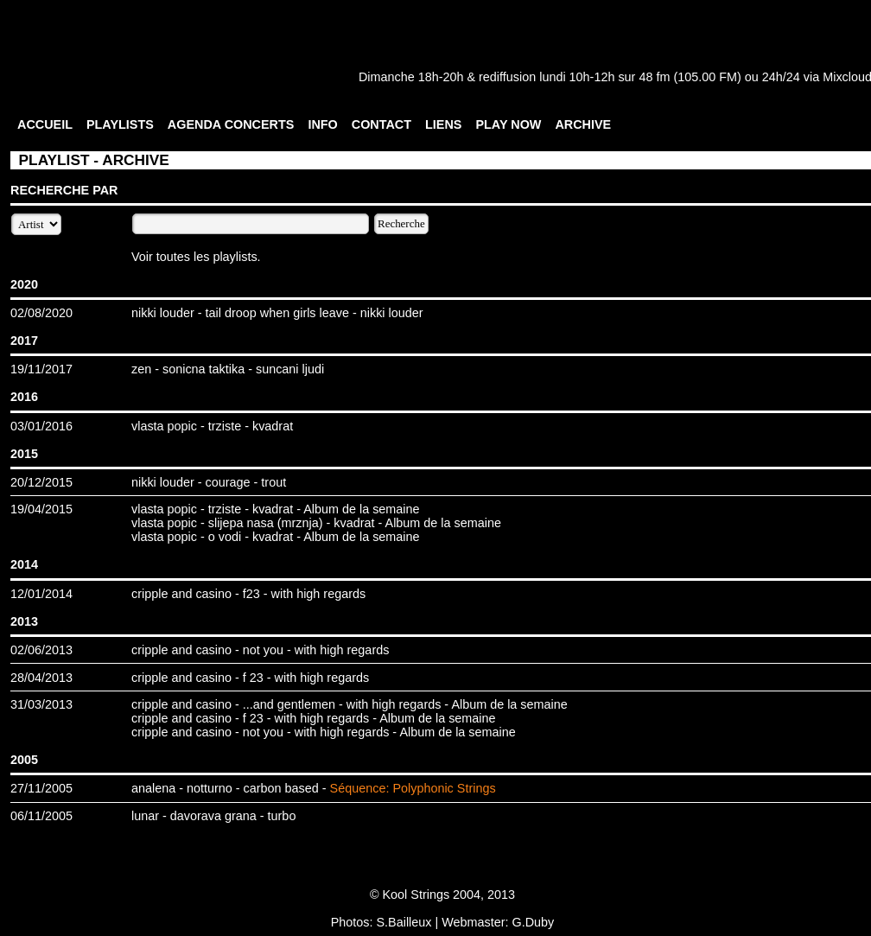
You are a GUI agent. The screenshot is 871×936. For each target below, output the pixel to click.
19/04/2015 (41, 509)
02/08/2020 (41, 313)
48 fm (654, 77)
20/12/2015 (41, 482)
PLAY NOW (508, 124)
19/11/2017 (41, 369)
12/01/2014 (41, 594)
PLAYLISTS (120, 124)
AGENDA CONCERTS (231, 124)
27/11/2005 (41, 788)
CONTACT (381, 124)
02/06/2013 (41, 650)
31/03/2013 (41, 704)
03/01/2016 (41, 426)
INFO (322, 124)
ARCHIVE (583, 124)
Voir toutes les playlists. (196, 257)
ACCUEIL (45, 124)
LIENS (443, 124)
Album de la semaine (361, 509)
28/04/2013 (41, 677)
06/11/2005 (41, 816)
